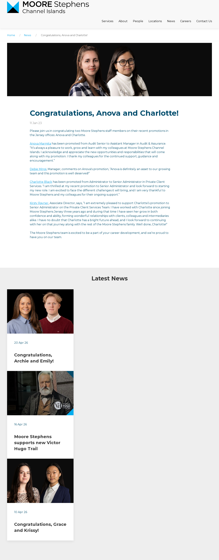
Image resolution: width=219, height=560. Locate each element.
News (171, 21)
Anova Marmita (40, 143)
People (138, 21)
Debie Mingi (38, 169)
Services (107, 21)
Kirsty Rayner (39, 203)
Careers (185, 21)
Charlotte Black (41, 182)
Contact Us (204, 21)
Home (11, 35)
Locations (155, 21)
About (123, 21)
